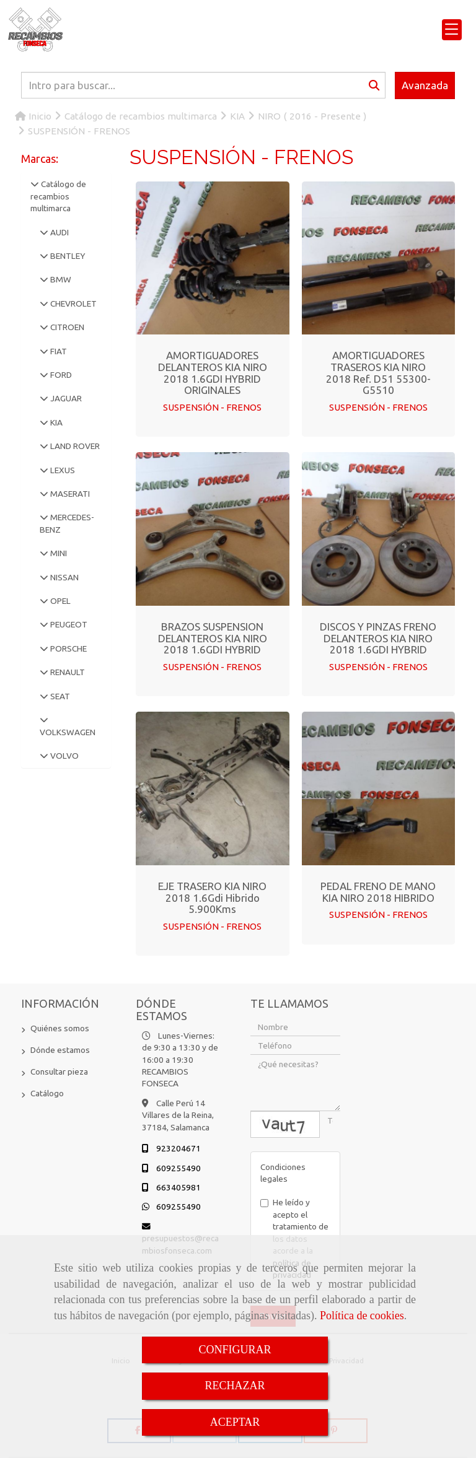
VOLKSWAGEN (67, 732)
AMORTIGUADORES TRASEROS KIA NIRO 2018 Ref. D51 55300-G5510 (378, 372)
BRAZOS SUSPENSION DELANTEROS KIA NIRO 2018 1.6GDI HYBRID (212, 638)
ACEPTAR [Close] (235, 1422)
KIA (55, 422)
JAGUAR (65, 398)
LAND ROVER (74, 446)
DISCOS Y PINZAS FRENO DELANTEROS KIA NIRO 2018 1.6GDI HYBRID (378, 638)
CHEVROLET (72, 303)
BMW (59, 279)
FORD (60, 375)
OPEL (59, 601)
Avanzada (425, 85)
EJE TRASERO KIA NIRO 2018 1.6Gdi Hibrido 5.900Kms (212, 897)
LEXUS (61, 470)
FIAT (57, 351)
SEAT (59, 696)
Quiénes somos (59, 1028)
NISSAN (63, 577)
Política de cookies (362, 1315)
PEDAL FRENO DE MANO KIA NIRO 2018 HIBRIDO (378, 892)
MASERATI (69, 494)
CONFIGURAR (234, 1349)
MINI (57, 553)
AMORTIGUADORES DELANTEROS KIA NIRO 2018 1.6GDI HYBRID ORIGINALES (212, 372)
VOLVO (63, 756)
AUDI (58, 232)
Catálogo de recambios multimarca (58, 196)
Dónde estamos (60, 1050)
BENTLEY (66, 256)
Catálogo (47, 1093)
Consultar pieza (59, 1071)
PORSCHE (67, 648)
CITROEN (66, 327)
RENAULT (66, 672)
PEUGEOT (67, 624)
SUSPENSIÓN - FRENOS (212, 407)
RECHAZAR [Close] (235, 1385)
